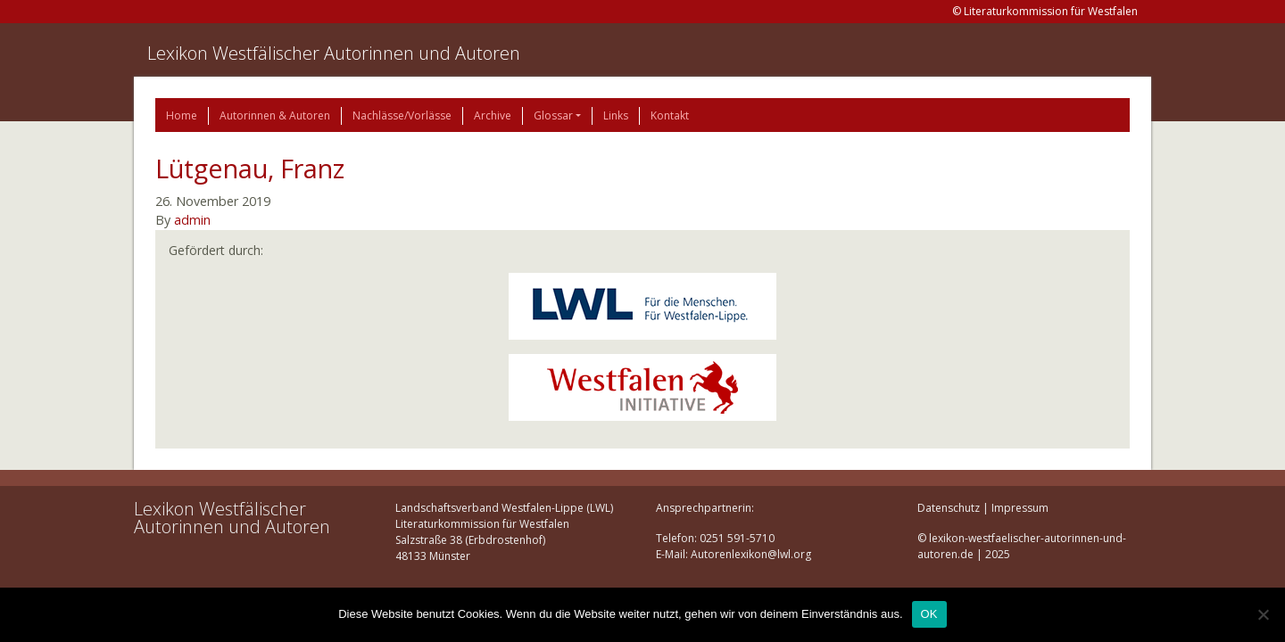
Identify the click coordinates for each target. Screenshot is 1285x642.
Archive (492, 115)
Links (615, 115)
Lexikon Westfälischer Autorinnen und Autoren (333, 53)
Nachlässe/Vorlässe (402, 115)
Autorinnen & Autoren (275, 115)
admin (192, 219)
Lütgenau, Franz (249, 168)
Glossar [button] (553, 115)
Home (181, 115)
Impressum (1020, 507)
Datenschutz (948, 507)
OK (929, 614)
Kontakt (670, 115)
